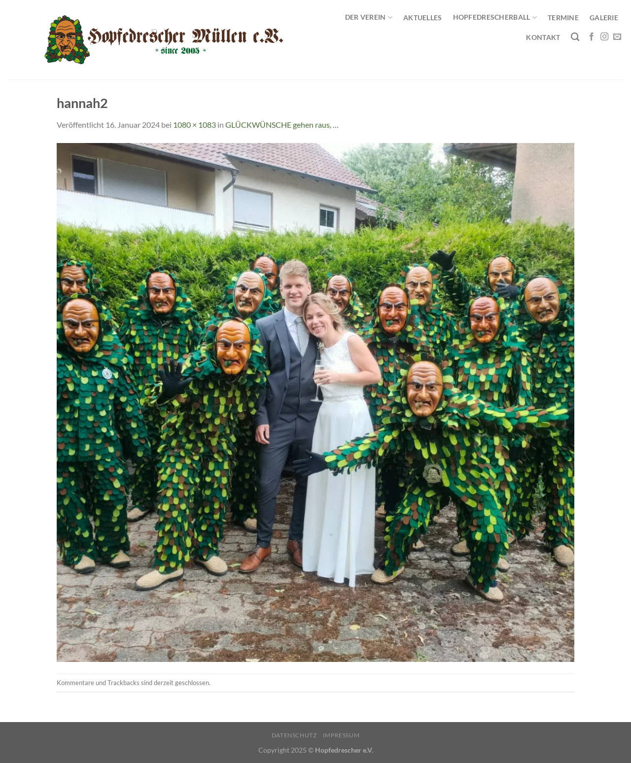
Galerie (604, 17)
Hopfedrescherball (495, 17)
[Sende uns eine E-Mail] (617, 37)
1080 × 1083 (194, 124)
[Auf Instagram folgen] (604, 37)
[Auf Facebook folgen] (592, 37)
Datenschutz (294, 735)
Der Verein (368, 17)
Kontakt (543, 37)
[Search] (575, 37)
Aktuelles (422, 17)
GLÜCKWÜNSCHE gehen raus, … (282, 124)
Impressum (341, 735)
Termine (563, 17)
